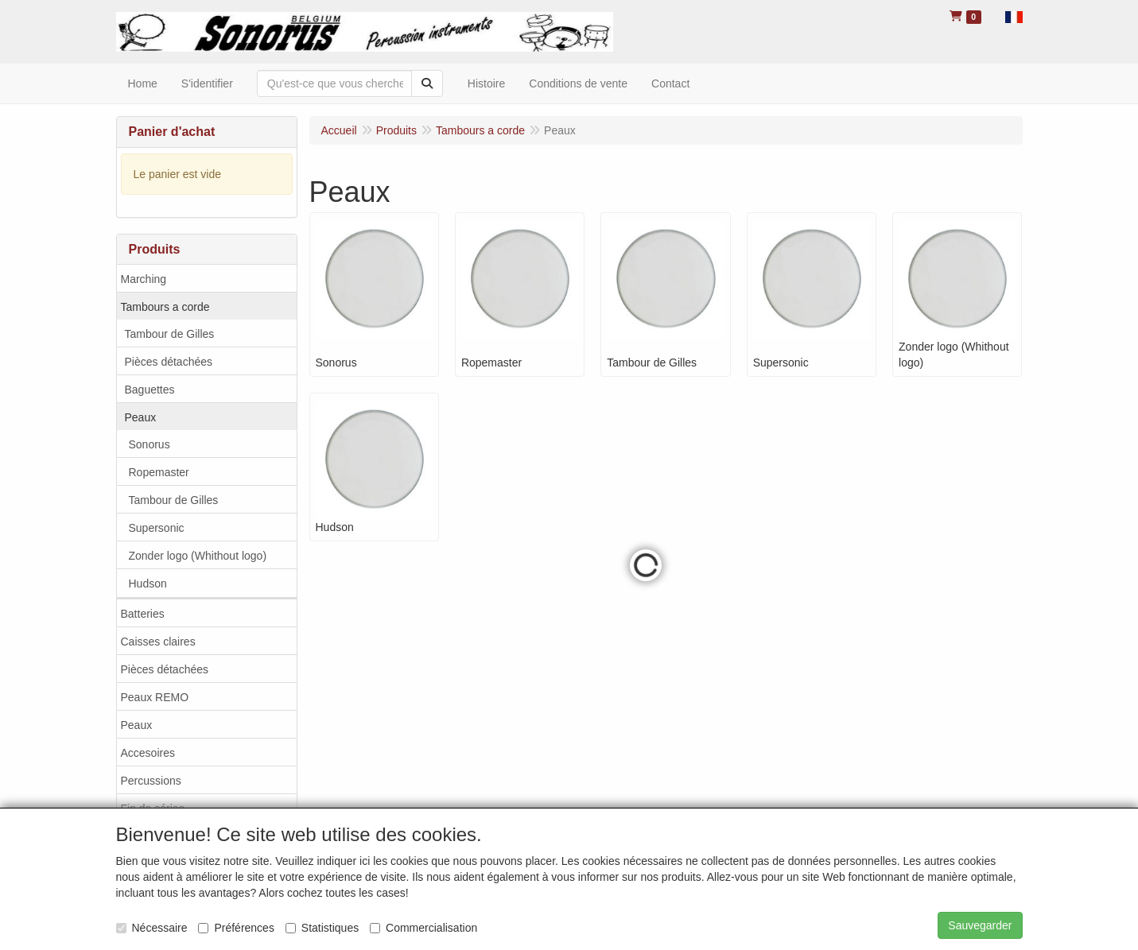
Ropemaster (159, 472)
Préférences (236, 927)
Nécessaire (152, 927)
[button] (1014, 16)
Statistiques (322, 927)
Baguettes (150, 389)
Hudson (148, 583)
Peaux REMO (155, 697)
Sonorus (149, 444)
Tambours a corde (165, 307)
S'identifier (207, 83)
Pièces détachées (169, 361)
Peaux (141, 417)
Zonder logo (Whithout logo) (198, 555)
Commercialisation (423, 927)
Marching (144, 279)
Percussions (151, 780)
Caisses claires (158, 641)
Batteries (143, 613)
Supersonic (156, 528)
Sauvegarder (980, 925)
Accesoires (148, 752)
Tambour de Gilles (170, 334)
